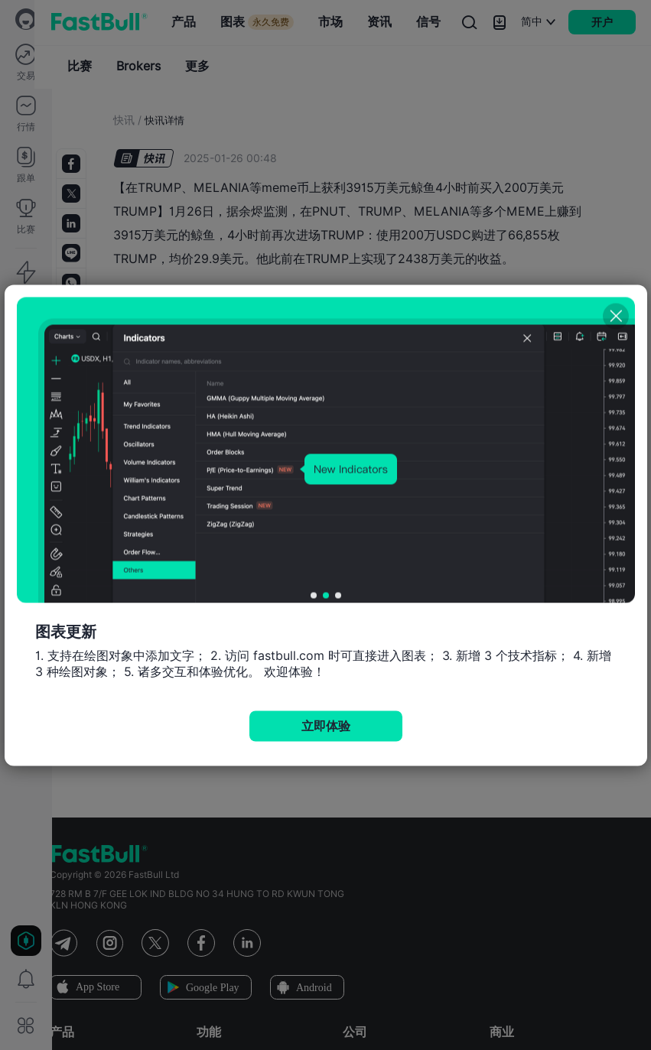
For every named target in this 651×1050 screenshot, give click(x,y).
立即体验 (325, 725)
